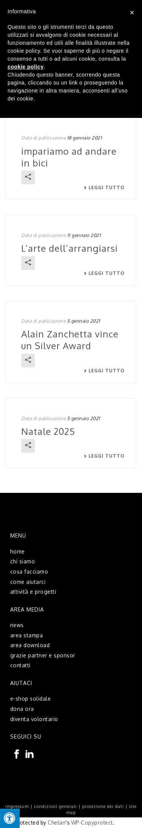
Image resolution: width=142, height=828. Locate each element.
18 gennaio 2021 (84, 138)
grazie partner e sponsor (42, 655)
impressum (17, 806)
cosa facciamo (29, 571)
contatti (20, 665)
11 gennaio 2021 (84, 235)
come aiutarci (28, 582)
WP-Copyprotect (92, 822)
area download (30, 645)
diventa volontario (34, 719)
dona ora (22, 709)
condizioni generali (55, 806)
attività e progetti (33, 591)
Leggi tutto (104, 187)
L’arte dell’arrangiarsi (69, 248)
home (17, 551)
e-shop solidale (30, 698)
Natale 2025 (48, 431)
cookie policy (26, 67)
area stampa (26, 635)
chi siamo (22, 561)
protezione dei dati (103, 806)
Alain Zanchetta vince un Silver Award (70, 339)
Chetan (57, 822)
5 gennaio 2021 (83, 321)
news (17, 625)
